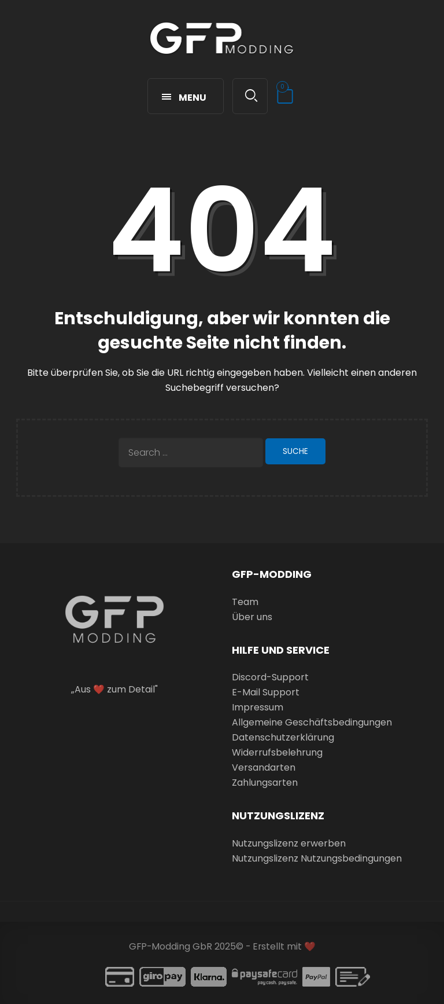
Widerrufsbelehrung (277, 752)
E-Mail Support (265, 692)
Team (245, 602)
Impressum (257, 707)
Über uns (252, 617)
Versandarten (263, 767)
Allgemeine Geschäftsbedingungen (312, 722)
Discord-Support (270, 677)
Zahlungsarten (265, 782)
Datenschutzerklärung (283, 737)
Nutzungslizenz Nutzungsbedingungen (317, 858)
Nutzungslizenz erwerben (289, 843)
